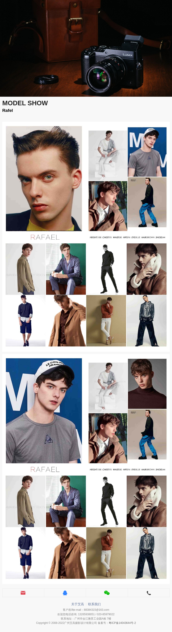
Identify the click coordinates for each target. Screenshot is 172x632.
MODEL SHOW (25, 103)
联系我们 (94, 604)
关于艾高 (77, 604)
